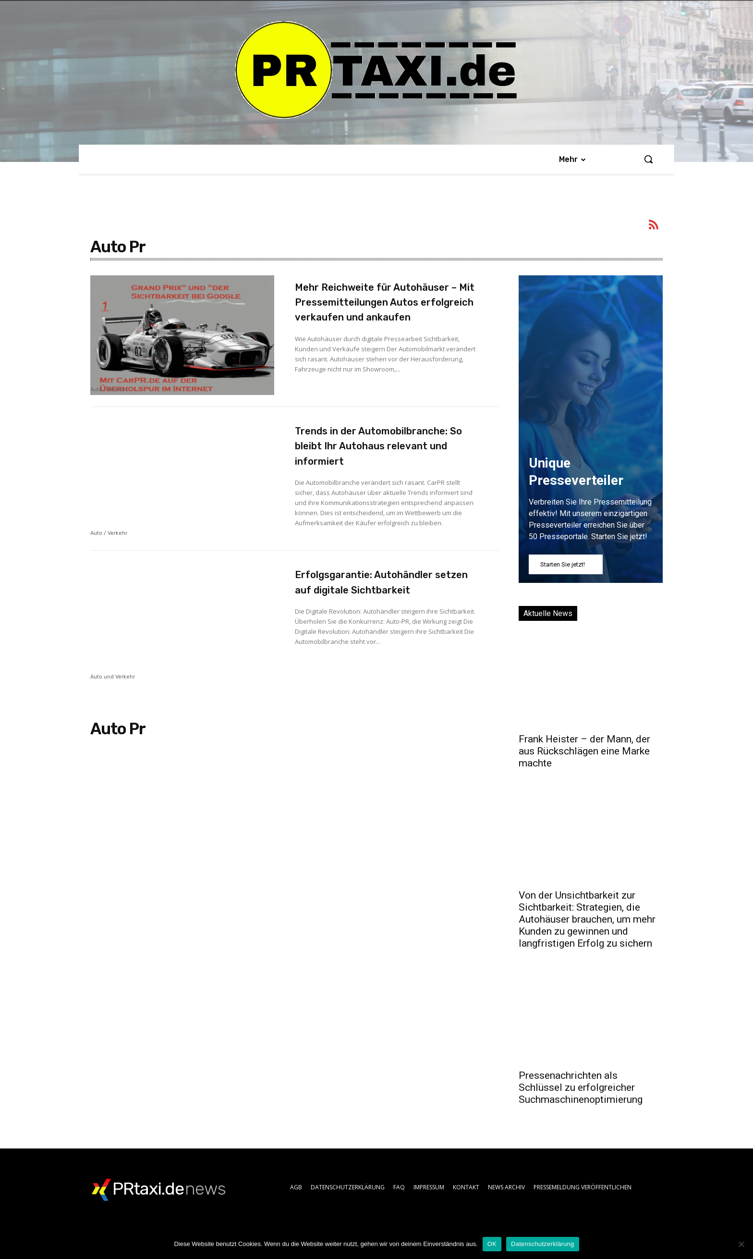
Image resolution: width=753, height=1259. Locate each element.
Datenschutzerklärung (542, 1243)
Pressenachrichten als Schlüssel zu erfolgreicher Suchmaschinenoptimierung (581, 1087)
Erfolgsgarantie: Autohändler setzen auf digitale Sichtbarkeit (384, 611)
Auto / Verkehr (108, 390)
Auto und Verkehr (112, 699)
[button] (648, 159)
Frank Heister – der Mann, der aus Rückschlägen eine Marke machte (584, 751)
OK (492, 1243)
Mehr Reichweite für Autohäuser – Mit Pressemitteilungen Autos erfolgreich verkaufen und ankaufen (376, 316)
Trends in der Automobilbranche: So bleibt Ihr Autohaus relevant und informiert (381, 466)
